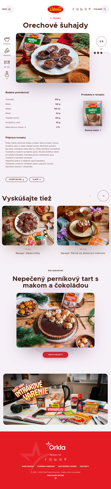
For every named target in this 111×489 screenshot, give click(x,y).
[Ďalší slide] (103, 196)
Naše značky (28, 466)
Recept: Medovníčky (28, 253)
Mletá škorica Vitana (15, 127)
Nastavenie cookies (67, 466)
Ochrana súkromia (46, 466)
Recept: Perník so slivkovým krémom (83, 253)
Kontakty (84, 466)
